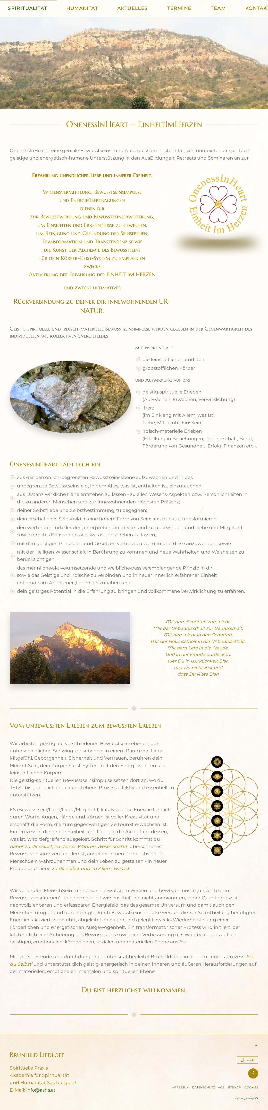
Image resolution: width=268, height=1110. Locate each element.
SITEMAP (234, 1087)
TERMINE (179, 8)
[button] (256, 1047)
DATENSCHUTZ (203, 1087)
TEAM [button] (218, 8)
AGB (221, 1087)
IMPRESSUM (180, 1087)
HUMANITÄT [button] (82, 8)
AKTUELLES (132, 8)
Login (247, 1059)
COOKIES (251, 1087)
